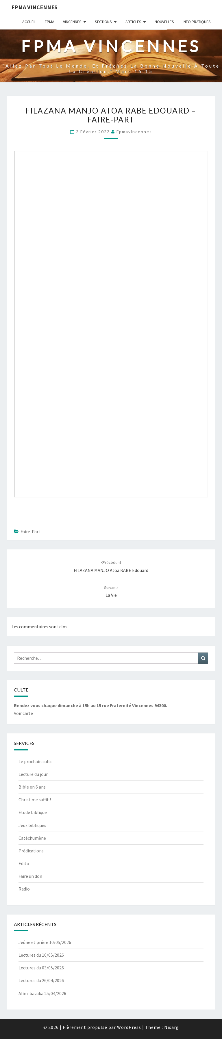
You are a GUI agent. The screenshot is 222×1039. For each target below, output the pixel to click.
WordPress (129, 1027)
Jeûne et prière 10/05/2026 (44, 942)
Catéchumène (32, 838)
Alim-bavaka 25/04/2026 (42, 993)
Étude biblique (32, 812)
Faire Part (30, 531)
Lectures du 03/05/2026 (41, 968)
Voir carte (23, 713)
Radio (24, 889)
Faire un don (30, 876)
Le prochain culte (35, 761)
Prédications (31, 851)
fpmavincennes (134, 131)
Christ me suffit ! (34, 799)
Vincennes (72, 21)
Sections (103, 21)
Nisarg (171, 1027)
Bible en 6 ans (32, 787)
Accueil (29, 21)
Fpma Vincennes (34, 7)
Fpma (49, 21)
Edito (23, 863)
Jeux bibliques (32, 825)
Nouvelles (164, 21)
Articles (133, 21)
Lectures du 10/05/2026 (41, 955)
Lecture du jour (33, 774)
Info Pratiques (197, 21)
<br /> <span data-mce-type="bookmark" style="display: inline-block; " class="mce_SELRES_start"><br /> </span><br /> (111, 324)
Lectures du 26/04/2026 (41, 980)
